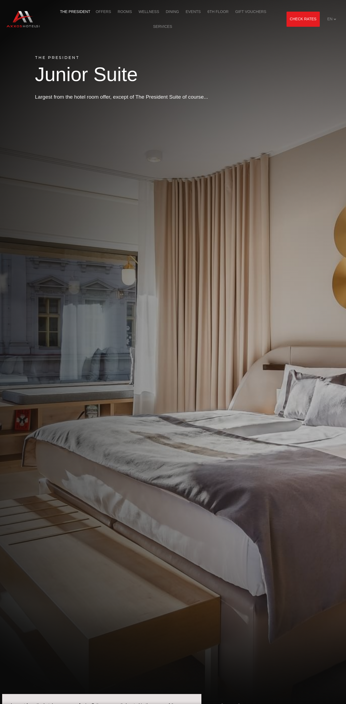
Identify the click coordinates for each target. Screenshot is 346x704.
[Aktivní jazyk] (332, 19)
